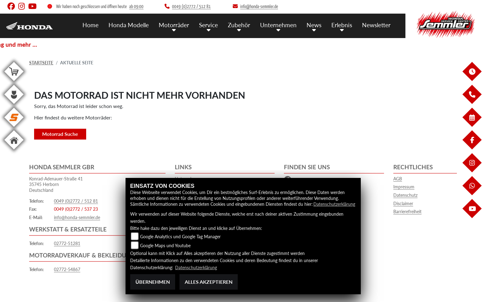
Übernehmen (152, 282)
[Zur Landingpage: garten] (14, 105)
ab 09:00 (136, 6)
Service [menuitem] (208, 24)
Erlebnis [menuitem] (341, 24)
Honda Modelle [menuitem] (128, 24)
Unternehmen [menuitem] (278, 24)
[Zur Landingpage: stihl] (14, 128)
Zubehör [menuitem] (239, 24)
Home (90, 24)
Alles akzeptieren (208, 282)
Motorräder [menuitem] (174, 24)
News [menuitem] (314, 24)
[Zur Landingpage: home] (14, 150)
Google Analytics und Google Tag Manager (180, 236)
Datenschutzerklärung (334, 204)
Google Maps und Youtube (165, 245)
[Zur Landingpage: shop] (14, 82)
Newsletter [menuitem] (376, 24)
